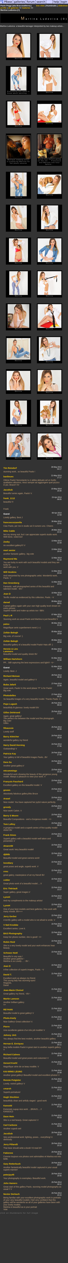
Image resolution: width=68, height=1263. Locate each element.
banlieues (8, 476)
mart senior (9, 550)
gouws (6, 790)
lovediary (8, 863)
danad (6, 602)
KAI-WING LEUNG (12, 1071)
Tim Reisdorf (10, 468)
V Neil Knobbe (10, 925)
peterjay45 (8, 1174)
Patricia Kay (9, 753)
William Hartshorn (12, 659)
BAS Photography (12, 933)
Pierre (6, 1026)
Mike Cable (9, 531)
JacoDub (8, 489)
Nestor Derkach (11, 1194)
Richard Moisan (11, 676)
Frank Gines (9, 835)
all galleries (13, 8)
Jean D (7, 593)
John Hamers (10, 1183)
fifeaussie (8, 728)
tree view (40, 6)
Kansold (7, 1105)
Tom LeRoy (9, 824)
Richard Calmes (11, 1054)
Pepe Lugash (10, 704)
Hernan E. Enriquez (13, 1043)
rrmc (5, 871)
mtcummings (10, 770)
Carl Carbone (10, 1125)
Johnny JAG (9, 1035)
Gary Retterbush (12, 1164)
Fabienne (8, 1153)
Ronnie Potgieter (12, 1080)
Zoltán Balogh (10, 632)
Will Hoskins (9, 572)
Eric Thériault (10, 888)
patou (6, 624)
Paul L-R (7, 615)
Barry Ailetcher (11, 736)
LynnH (6, 897)
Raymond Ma (10, 559)
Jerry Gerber (10, 916)
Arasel (6, 798)
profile (3, 8)
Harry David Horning (14, 745)
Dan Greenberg (11, 583)
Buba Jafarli (9, 684)
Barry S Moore (10, 815)
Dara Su (7, 762)
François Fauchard (13, 781)
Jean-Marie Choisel (13, 990)
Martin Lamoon (11, 998)
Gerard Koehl (10, 1063)
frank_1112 (9, 498)
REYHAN (8, 1009)
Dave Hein (8, 1116)
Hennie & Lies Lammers (10, 650)
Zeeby (6, 541)
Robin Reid (9, 942)
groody (7, 807)
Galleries (26, 8)
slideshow (63, 6)
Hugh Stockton (11, 1097)
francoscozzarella (12, 522)
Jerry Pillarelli (10, 1144)
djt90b (6, 854)
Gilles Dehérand (11, 712)
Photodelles (9, 695)
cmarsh (7, 1088)
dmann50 (8, 846)
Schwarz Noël (10, 953)
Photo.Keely (9, 1018)
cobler (6, 880)
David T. (7, 974)
